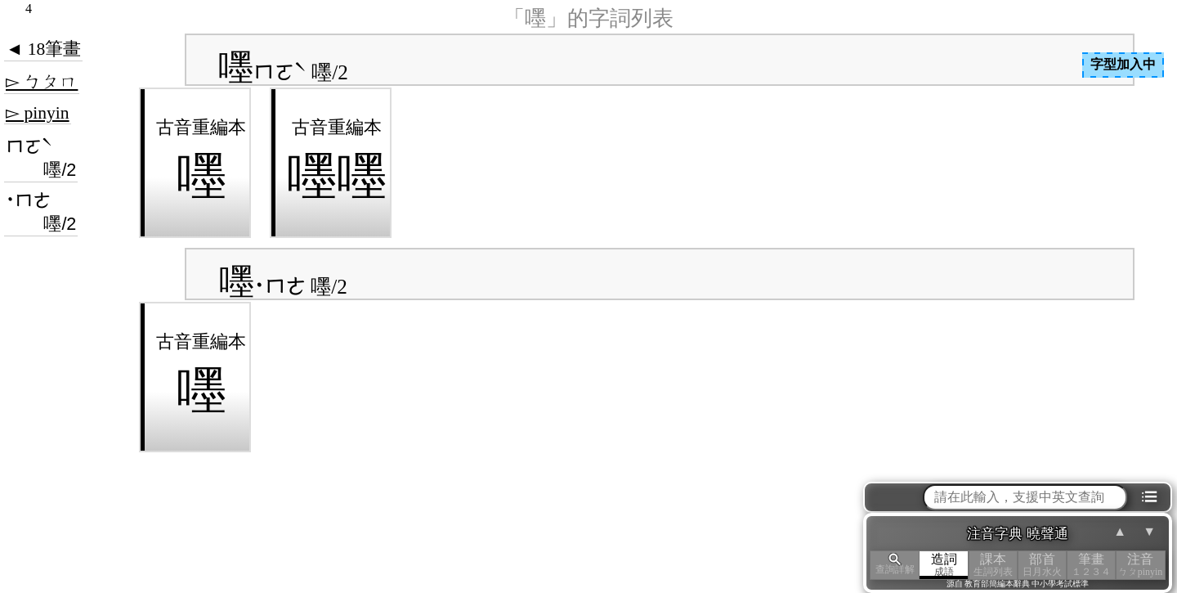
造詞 (944, 564)
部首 (1042, 564)
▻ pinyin (37, 113)
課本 (993, 564)
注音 (1140, 564)
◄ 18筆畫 (43, 49)
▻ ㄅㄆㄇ (42, 82)
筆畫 (1091, 564)
